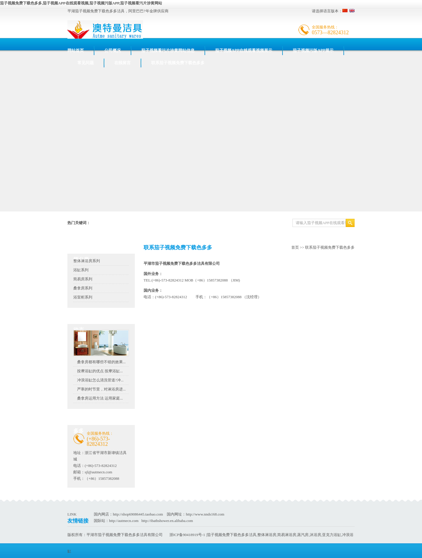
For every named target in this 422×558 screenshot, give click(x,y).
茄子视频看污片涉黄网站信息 (168, 50)
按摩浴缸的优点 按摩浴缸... (100, 371)
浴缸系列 (81, 270)
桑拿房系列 (82, 288)
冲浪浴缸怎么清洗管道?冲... (100, 380)
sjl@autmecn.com (98, 472)
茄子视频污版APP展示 (313, 50)
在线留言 (122, 63)
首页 (295, 247)
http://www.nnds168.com (205, 514)
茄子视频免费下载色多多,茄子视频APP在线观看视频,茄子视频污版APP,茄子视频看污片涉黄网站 (81, 3)
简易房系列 (82, 279)
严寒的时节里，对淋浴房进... (101, 389)
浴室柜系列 (82, 297)
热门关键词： (78, 223)
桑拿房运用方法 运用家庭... (100, 398)
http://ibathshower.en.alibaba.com (167, 520)
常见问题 (85, 63)
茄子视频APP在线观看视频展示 (243, 50)
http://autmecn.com (124, 520)
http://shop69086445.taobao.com (138, 514)
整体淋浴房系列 (86, 261)
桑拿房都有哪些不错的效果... (101, 362)
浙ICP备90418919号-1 (187, 535)
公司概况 (112, 50)
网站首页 (75, 50)
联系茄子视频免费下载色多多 (178, 63)
